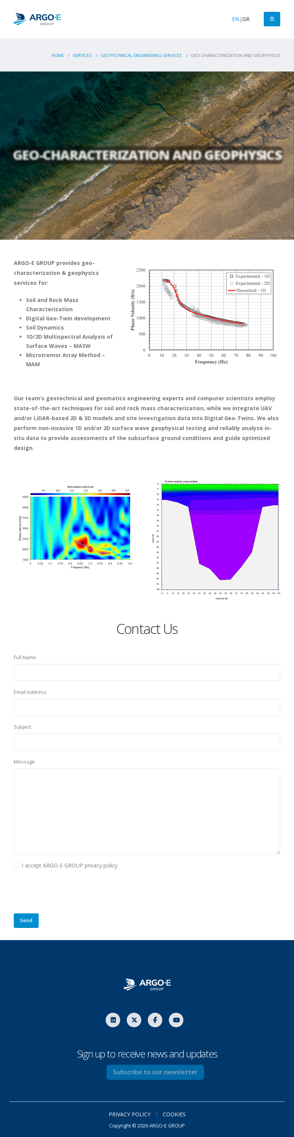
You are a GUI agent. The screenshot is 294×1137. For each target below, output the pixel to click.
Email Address (30, 692)
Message (24, 762)
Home (57, 55)
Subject (22, 727)
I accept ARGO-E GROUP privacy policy (70, 865)
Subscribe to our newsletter (166, 1072)
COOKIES (174, 1114)
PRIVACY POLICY (129, 1114)
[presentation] (72, 892)
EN (235, 19)
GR (246, 19)
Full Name (25, 657)
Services (82, 55)
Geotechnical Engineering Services (141, 55)
